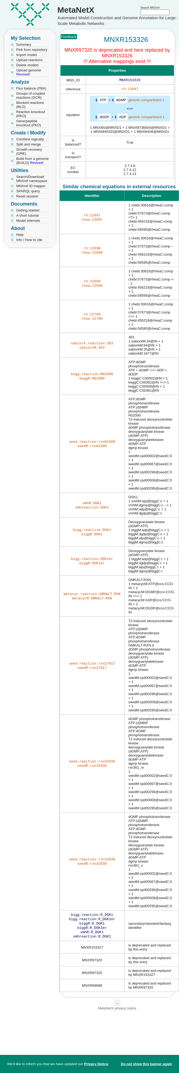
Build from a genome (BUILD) (32, 161)
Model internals (28, 221)
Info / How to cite (29, 240)
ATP (103, 101)
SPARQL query (28, 191)
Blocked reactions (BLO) (30, 105)
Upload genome (28, 72)
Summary (23, 44)
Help (20, 235)
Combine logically (30, 139)
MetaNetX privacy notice (117, 1012)
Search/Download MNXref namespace (31, 179)
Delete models (27, 65)
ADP (122, 118)
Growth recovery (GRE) (29, 151)
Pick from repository (31, 50)
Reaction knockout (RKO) (30, 114)
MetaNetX (75, 9)
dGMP (121, 101)
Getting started (27, 210)
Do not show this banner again (146, 1064)
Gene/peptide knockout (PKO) (28, 123)
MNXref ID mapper (30, 186)
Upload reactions (29, 60)
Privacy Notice (96, 1064)
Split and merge (28, 144)
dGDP (104, 118)
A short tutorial (27, 215)
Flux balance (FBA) (31, 88)
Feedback (69, 37)
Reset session (27, 196)
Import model (26, 55)
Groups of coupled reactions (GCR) (30, 95)
